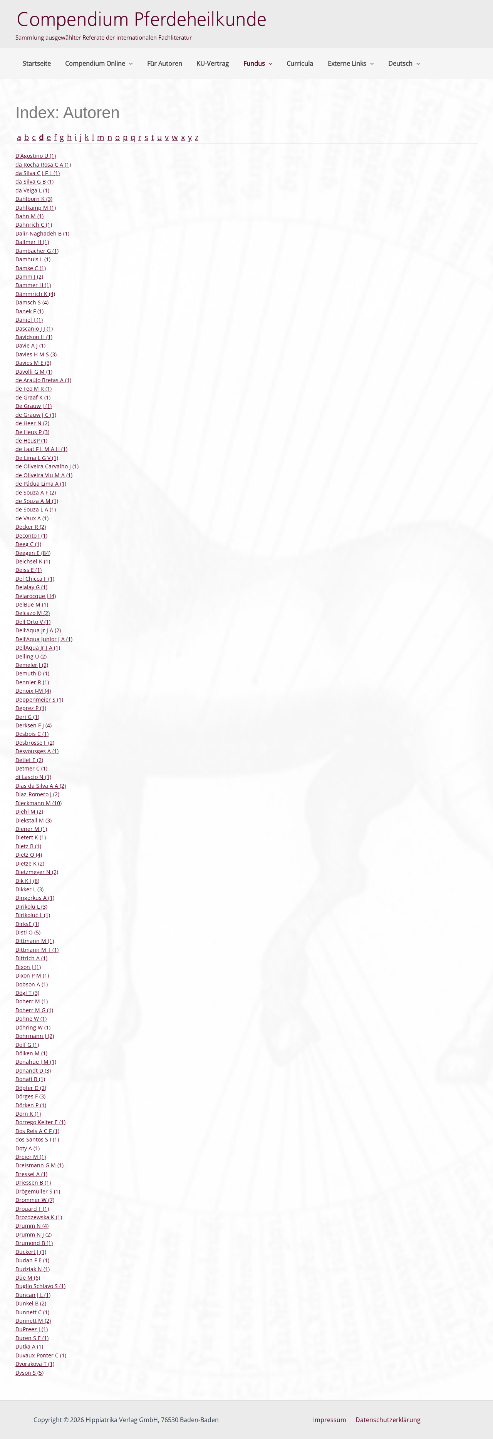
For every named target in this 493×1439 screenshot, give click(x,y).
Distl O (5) (27, 932)
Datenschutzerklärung (386, 1420)
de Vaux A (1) (32, 518)
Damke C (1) (30, 268)
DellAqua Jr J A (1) (37, 647)
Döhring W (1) (32, 1027)
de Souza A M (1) (36, 501)
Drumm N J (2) (33, 1234)
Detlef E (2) (29, 760)
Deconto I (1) (31, 535)
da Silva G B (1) (34, 181)
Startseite (36, 63)
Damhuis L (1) (32, 259)
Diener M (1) (31, 828)
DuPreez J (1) (31, 1329)
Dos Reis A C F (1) (37, 1131)
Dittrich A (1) (31, 958)
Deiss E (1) (28, 569)
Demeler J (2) (31, 665)
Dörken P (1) (30, 1105)
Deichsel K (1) (32, 561)
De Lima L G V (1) (36, 457)
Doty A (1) (27, 1148)
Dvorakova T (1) (34, 1363)
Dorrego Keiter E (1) (40, 1122)
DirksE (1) (27, 924)
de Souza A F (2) (35, 492)
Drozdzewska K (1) (38, 1217)
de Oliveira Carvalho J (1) (47, 466)
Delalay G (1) (31, 587)
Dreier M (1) (30, 1156)
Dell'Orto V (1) (32, 621)
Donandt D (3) (33, 1070)
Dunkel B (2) (30, 1303)
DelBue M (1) (31, 604)
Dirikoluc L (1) (32, 915)
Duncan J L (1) (32, 1295)
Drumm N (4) (32, 1225)
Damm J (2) (29, 276)
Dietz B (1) (28, 846)
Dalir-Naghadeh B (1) (42, 233)
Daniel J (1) (29, 319)
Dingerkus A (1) (34, 897)
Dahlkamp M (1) (35, 207)
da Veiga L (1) (32, 190)
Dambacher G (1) (37, 250)
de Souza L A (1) (35, 509)
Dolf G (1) (27, 1044)
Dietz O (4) (28, 854)
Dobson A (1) (31, 984)
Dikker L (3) (29, 889)
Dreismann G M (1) (39, 1165)
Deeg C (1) (28, 544)
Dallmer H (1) (32, 242)
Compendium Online (96, 63)
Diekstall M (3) (33, 820)
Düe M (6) (27, 1277)
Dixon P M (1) (32, 975)
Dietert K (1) (30, 837)
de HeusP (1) (31, 440)
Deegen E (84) (32, 553)
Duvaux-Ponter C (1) (40, 1355)
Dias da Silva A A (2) (40, 785)
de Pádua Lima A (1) (40, 483)
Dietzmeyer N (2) (36, 872)
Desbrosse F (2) (34, 742)
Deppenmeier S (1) (39, 699)
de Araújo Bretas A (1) (43, 380)
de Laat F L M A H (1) (41, 449)
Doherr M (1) (31, 1001)
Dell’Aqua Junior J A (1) (43, 639)
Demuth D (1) (32, 673)
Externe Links (337, 63)
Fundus (248, 63)
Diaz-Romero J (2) (37, 794)
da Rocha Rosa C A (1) (43, 164)
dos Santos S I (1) (37, 1139)
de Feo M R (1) (33, 388)
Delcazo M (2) (32, 613)
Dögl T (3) (27, 992)
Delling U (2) (31, 656)
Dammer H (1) (33, 285)
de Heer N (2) (32, 423)
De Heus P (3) (32, 432)
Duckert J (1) (30, 1251)
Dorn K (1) (28, 1113)
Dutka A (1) (29, 1346)
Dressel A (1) (31, 1174)
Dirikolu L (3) (31, 906)
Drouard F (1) (32, 1208)
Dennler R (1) (32, 682)
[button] (126, 63)
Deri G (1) (27, 716)
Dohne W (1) (31, 1018)
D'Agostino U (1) (35, 155)
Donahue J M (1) (35, 1061)
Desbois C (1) (32, 733)
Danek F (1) (29, 311)
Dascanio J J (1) (34, 328)
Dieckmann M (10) (38, 803)
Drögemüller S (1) (37, 1191)
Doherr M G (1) (34, 1010)
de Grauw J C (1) (35, 414)
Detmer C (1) (31, 768)
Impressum (331, 1420)
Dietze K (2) (29, 863)
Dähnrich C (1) (33, 224)
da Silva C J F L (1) (37, 173)
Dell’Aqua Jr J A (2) (38, 630)
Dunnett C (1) (32, 1312)
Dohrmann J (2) (34, 1036)
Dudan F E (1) (32, 1260)
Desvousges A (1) (37, 751)
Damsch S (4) (32, 302)
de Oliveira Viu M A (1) (43, 475)
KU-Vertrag (205, 63)
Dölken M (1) (31, 1053)
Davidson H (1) (33, 337)
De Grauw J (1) (33, 405)
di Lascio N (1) (33, 777)
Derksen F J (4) (33, 725)
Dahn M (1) (29, 216)
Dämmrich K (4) (35, 293)
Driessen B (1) (33, 1182)
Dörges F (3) (30, 1096)
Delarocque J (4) (35, 596)
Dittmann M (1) (34, 940)
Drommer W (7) (34, 1199)
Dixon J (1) (28, 967)
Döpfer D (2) (30, 1087)
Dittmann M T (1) (37, 949)
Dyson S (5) (29, 1372)
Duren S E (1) (32, 1338)
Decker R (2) (30, 526)
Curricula (288, 63)
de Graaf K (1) (32, 397)
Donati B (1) (30, 1079)
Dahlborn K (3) (33, 198)
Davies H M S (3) (36, 354)
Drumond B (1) (34, 1243)
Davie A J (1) (30, 345)
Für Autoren (159, 63)
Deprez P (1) (30, 708)
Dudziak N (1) (32, 1269)
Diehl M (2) (29, 811)
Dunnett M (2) (33, 1320)
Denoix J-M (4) (33, 690)
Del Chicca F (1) (34, 578)
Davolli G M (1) (33, 371)
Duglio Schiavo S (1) (40, 1286)
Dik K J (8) (27, 880)
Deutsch (389, 63)
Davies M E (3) (33, 362)
